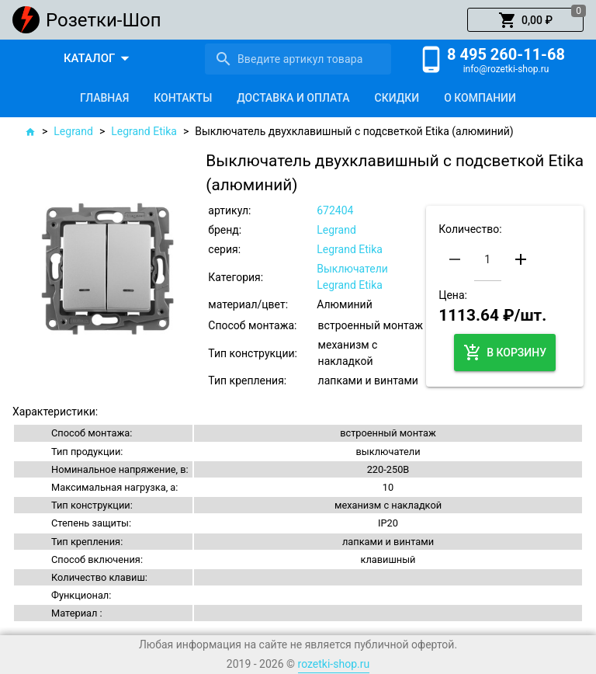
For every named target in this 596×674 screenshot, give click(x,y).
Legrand (73, 131)
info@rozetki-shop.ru (506, 69)
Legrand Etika (144, 131)
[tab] (104, 97)
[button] (525, 20)
